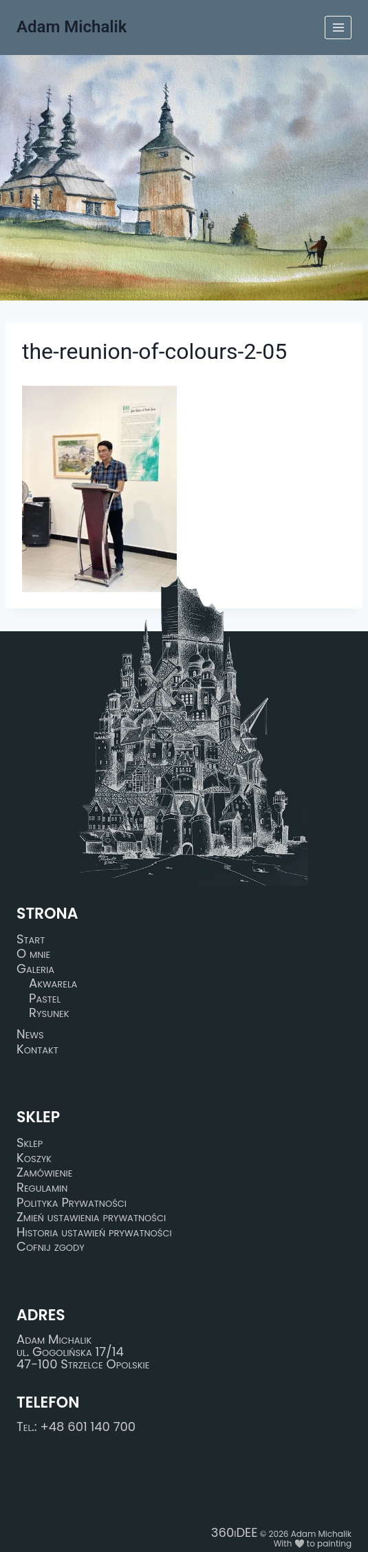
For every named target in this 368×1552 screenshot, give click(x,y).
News (30, 1034)
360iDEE (234, 1532)
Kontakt (37, 1049)
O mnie (33, 953)
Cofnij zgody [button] (51, 1247)
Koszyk (34, 1158)
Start (31, 939)
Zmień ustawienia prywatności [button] (91, 1217)
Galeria (35, 968)
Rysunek (49, 1013)
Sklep (30, 1142)
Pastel (45, 998)
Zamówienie (44, 1173)
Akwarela (53, 983)
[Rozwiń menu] (338, 27)
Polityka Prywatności (72, 1202)
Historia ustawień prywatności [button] (94, 1232)
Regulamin (42, 1187)
